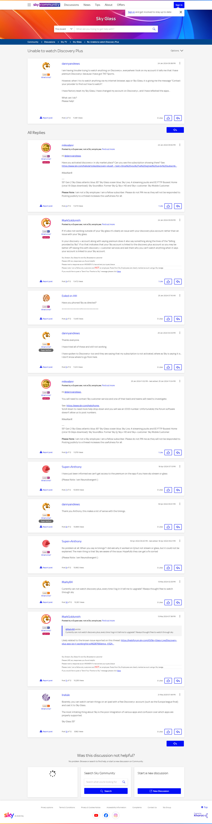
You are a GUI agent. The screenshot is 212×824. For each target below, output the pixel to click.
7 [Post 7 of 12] (66, 490)
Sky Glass (106, 18)
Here (119, 271)
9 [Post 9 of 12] (66, 568)
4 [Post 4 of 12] (66, 319)
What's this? (46, 77)
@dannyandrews (72, 155)
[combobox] (112, 29)
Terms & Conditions (67, 807)
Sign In (179, 5)
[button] (180, 63)
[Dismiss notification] (181, 12)
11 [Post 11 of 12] (66, 680)
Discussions (71, 4)
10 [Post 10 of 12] (67, 602)
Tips (97, 4)
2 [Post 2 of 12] (66, 206)
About (108, 4)
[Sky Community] (46, 5)
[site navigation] (29, 5)
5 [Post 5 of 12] (66, 367)
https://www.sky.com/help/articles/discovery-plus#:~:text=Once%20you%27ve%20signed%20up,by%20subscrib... (119, 166)
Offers (121, 4)
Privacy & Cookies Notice (90, 807)
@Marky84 (70, 629)
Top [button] (206, 807)
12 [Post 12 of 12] (66, 731)
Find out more (108, 149)
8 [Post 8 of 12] (66, 527)
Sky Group (167, 807)
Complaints (137, 807)
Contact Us (152, 807)
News (87, 4)
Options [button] (175, 50)
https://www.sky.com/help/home (83, 405)
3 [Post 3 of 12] (66, 281)
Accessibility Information (116, 807)
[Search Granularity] (64, 29)
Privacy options (47, 807)
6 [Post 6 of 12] (66, 452)
